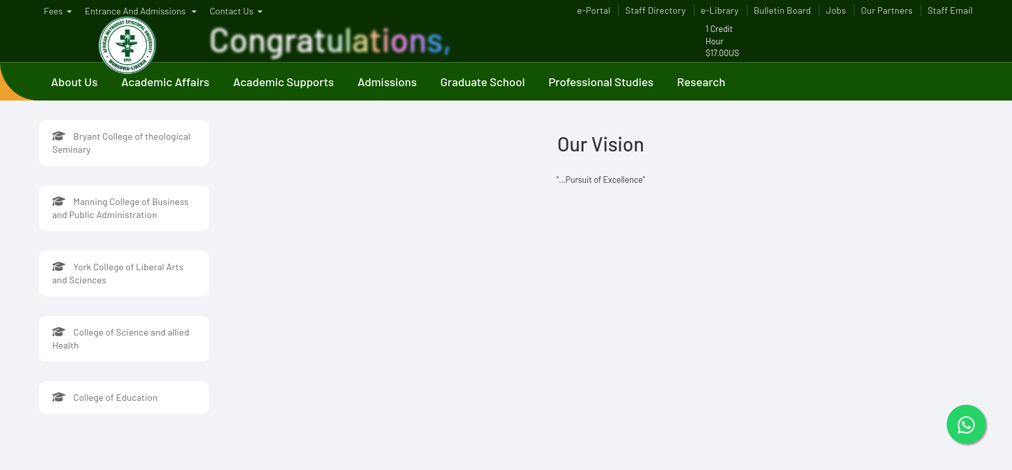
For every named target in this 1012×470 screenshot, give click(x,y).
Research (701, 81)
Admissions (387, 81)
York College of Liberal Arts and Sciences (118, 273)
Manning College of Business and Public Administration (120, 208)
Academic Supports (284, 81)
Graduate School (482, 81)
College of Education (104, 397)
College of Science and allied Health (120, 338)
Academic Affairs (165, 81)
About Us (74, 81)
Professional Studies (600, 81)
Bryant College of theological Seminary (121, 143)
